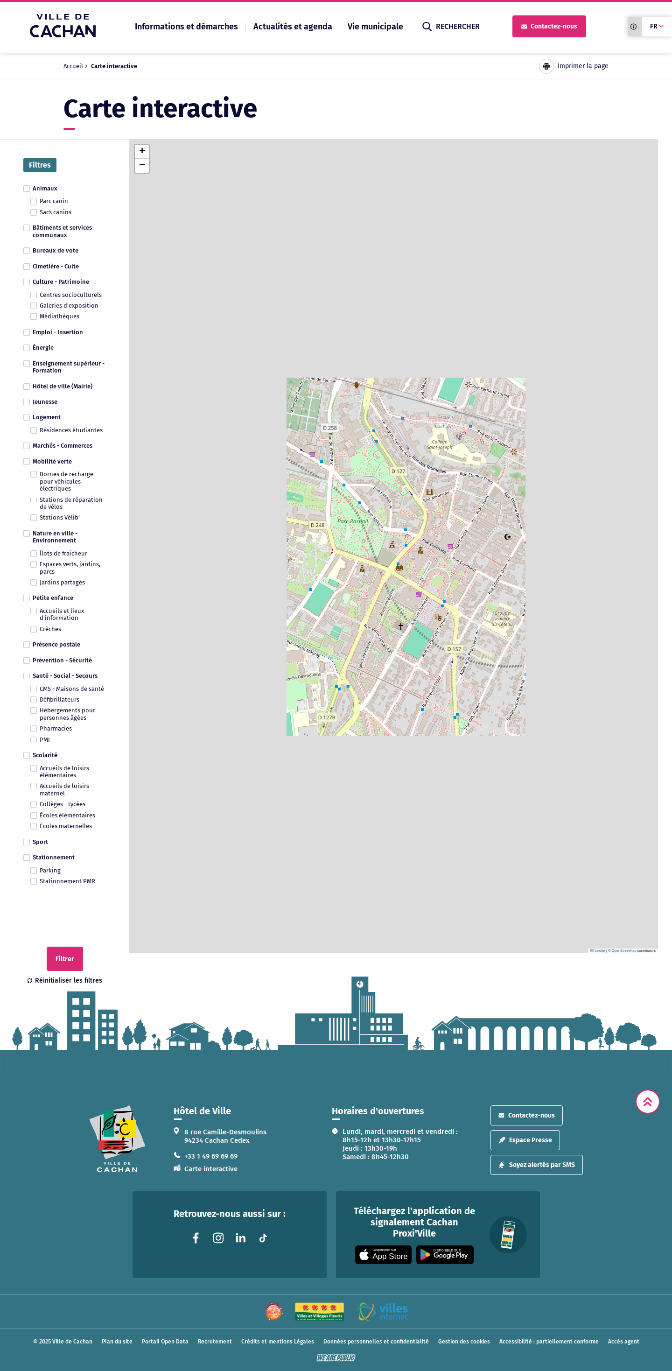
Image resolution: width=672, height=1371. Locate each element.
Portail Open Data (165, 1341)
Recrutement (215, 1341)
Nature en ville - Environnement (55, 537)
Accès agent (623, 1341)
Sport (40, 841)
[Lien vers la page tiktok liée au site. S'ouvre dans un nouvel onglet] (263, 1238)
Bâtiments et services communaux (62, 231)
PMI (45, 739)
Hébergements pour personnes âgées (67, 714)
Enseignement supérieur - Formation (69, 367)
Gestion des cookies (464, 1341)
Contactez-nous (549, 26)
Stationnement (54, 857)
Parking (50, 870)
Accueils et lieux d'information (62, 614)
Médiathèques (59, 316)
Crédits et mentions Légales (277, 1341)
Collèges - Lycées (62, 804)
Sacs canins (55, 212)
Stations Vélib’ (60, 517)
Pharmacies (56, 728)
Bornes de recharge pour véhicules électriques (66, 481)
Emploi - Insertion (58, 332)
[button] (142, 152)
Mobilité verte (52, 461)
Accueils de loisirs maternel (64, 789)
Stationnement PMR (67, 881)
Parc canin (54, 200)
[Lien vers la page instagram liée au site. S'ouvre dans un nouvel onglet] (218, 1238)
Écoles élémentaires (67, 815)
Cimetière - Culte (56, 266)
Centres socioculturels (71, 294)
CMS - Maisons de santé (72, 688)
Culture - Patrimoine (61, 281)
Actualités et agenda (292, 26)
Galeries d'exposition (69, 305)
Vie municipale (375, 26)
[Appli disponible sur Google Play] (445, 1254)
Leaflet (597, 951)
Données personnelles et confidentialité (376, 1341)
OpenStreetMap (624, 951)
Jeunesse (45, 401)
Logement (47, 417)
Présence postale (56, 644)
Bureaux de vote (55, 250)
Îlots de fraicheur (63, 553)
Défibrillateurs (59, 699)
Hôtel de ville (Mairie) (62, 386)
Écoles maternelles (66, 826)
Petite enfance (53, 597)
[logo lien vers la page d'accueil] (117, 1138)
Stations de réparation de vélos (71, 503)
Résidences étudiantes (71, 430)
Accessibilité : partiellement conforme (549, 1341)
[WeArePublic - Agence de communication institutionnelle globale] (336, 1358)
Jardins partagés (62, 582)
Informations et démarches (186, 26)
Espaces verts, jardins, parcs (70, 568)
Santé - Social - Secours (65, 675)
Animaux (45, 188)
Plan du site (117, 1341)
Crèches (50, 629)
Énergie (43, 347)
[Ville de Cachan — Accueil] (63, 34)
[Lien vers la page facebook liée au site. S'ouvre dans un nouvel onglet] (196, 1238)
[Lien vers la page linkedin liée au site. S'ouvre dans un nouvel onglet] (241, 1238)
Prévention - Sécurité (62, 660)
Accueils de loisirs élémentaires (64, 772)
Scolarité (45, 755)
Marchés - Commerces (62, 445)
